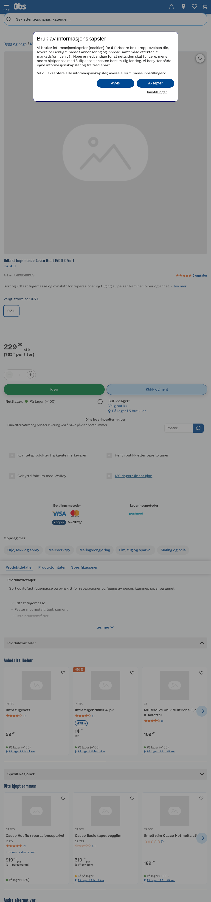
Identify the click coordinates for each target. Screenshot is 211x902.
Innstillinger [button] (157, 92)
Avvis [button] (115, 83)
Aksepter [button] (155, 83)
